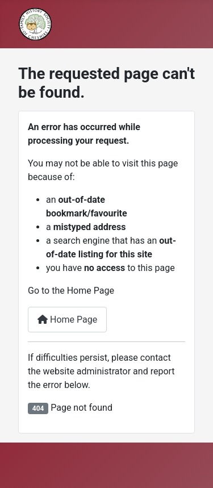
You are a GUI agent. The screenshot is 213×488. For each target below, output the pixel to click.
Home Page (67, 319)
